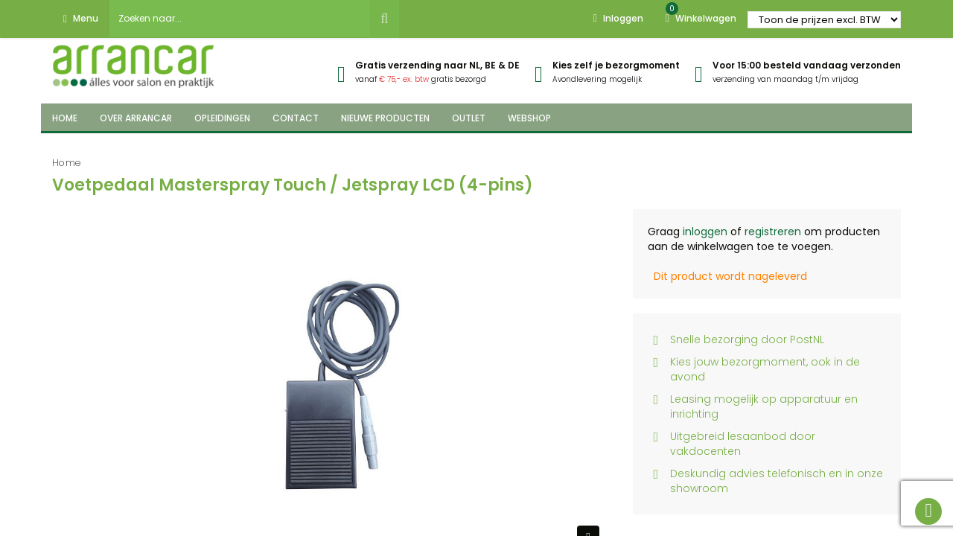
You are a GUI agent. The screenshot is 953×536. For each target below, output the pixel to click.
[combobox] (239, 18)
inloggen (705, 231)
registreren (773, 231)
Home (66, 163)
